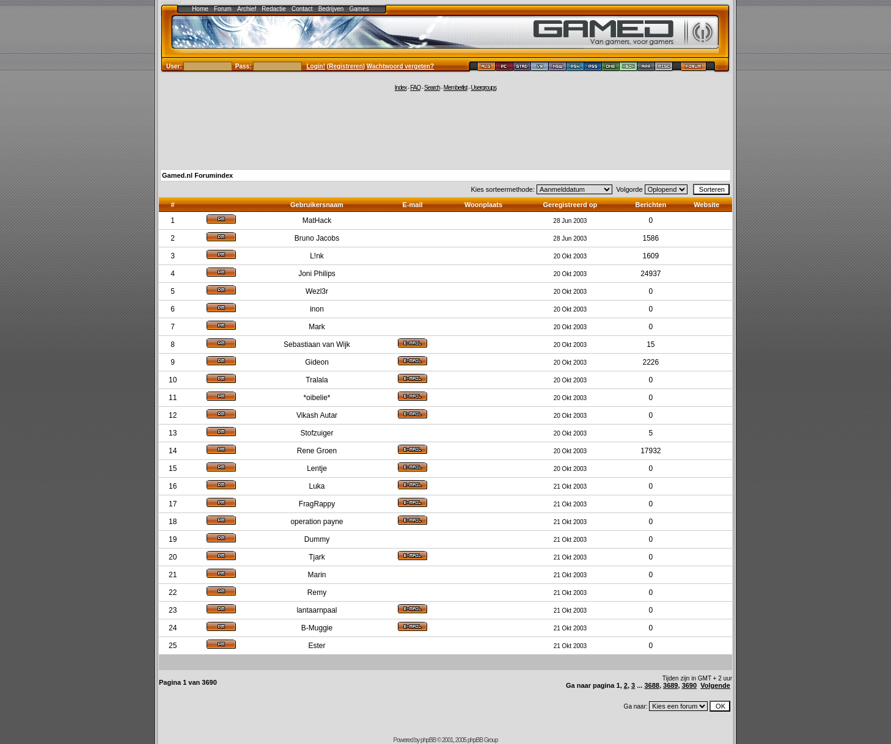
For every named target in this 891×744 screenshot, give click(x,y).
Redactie (273, 8)
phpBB (428, 740)
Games (359, 8)
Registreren (346, 66)
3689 (670, 685)
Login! (316, 66)
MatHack (316, 220)
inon (317, 309)
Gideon (317, 362)
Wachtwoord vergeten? (400, 66)
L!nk (317, 256)
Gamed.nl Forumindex (197, 175)
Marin (316, 575)
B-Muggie (316, 628)
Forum (223, 8)
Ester (316, 645)
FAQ (415, 87)
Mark (317, 327)
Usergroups (483, 87)
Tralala (317, 380)
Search (432, 87)
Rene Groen (317, 451)
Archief (246, 8)
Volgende (715, 685)
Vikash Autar (316, 415)
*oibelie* (316, 397)
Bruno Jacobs (317, 238)
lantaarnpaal (316, 610)
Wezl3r (317, 291)
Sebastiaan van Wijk (317, 344)
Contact (302, 8)
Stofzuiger (316, 433)
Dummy (316, 539)
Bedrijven (331, 8)
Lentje (317, 468)
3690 (689, 685)
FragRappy (317, 504)
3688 (651, 685)
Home (200, 8)
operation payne (316, 521)
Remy (316, 592)
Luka (316, 486)
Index (400, 87)
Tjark (317, 557)
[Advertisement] (445, 129)
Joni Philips (317, 273)
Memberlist (456, 87)
